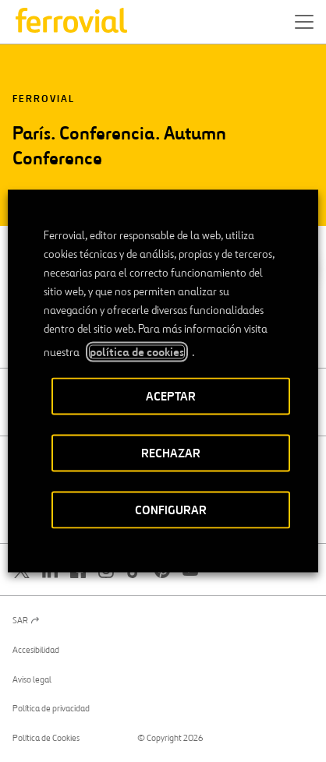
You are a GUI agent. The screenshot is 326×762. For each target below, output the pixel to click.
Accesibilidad (35, 649)
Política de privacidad (51, 708)
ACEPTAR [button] (171, 396)
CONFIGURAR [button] (171, 510)
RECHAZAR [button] (170, 453)
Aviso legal (31, 679)
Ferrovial (43, 99)
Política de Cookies (46, 737)
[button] (304, 22)
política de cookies (137, 352)
